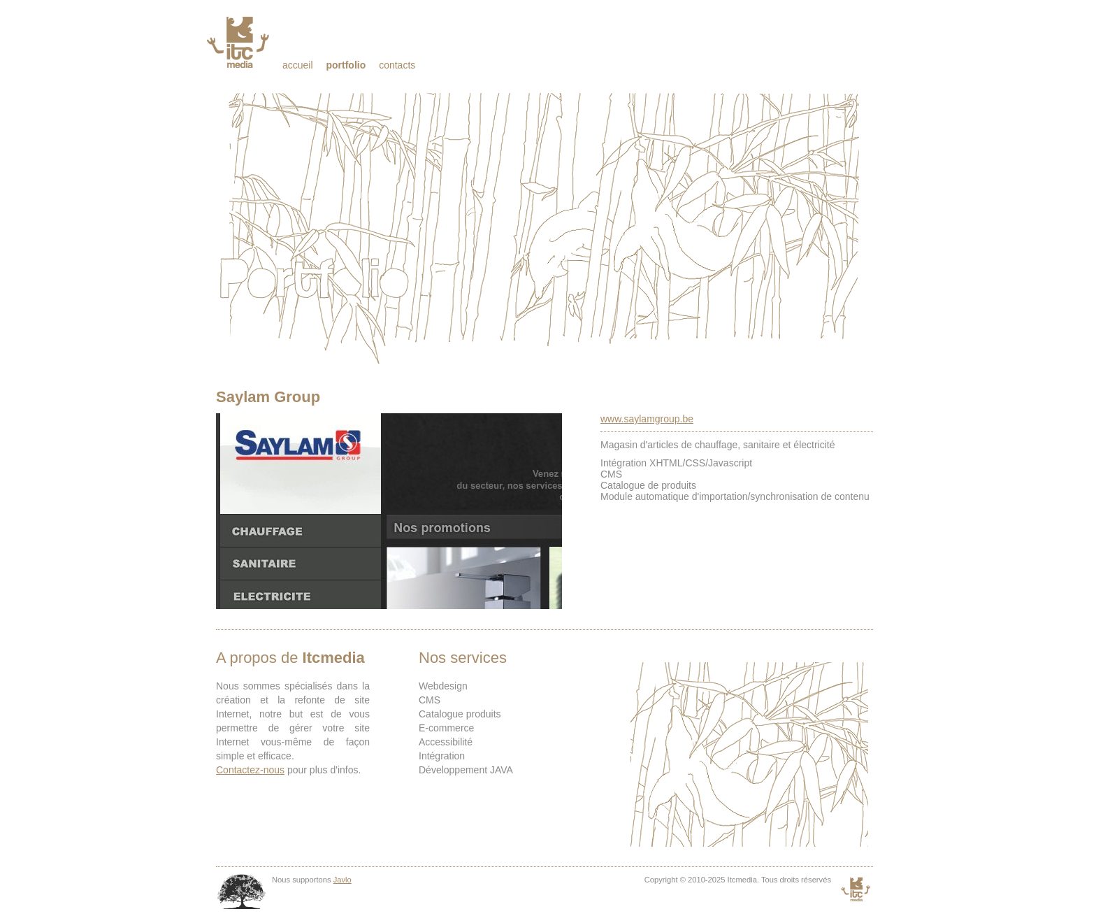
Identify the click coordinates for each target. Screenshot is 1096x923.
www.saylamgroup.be (646, 418)
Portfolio (346, 65)
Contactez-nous (250, 769)
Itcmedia (239, 42)
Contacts (397, 65)
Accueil (297, 65)
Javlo (342, 879)
